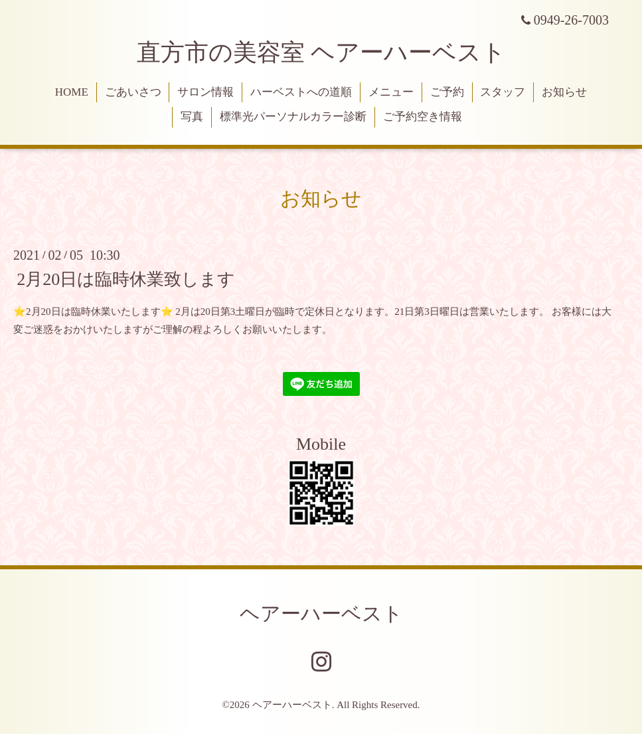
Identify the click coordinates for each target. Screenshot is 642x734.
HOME (71, 92)
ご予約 (447, 92)
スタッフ (502, 92)
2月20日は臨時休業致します (126, 278)
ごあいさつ (133, 92)
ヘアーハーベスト (321, 613)
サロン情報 (205, 92)
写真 (192, 116)
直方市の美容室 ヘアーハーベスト (321, 52)
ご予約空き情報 (422, 116)
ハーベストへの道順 (301, 92)
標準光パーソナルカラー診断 (293, 116)
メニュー (391, 92)
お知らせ (564, 92)
